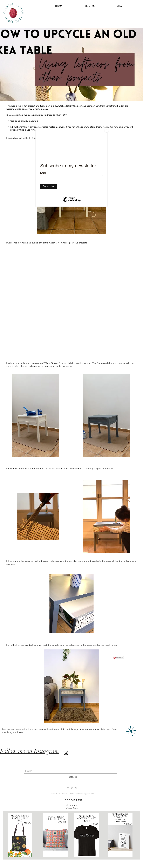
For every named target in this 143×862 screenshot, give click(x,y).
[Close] (106, 130)
